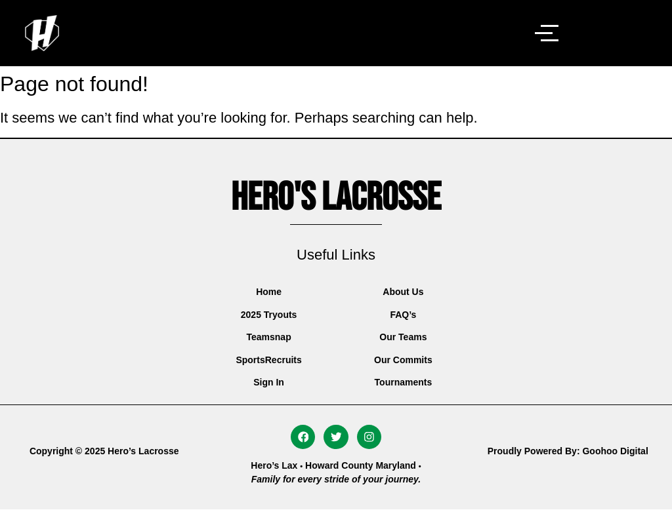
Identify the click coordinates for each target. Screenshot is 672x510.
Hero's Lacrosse (336, 198)
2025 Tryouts (269, 314)
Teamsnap (268, 337)
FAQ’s (403, 314)
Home (269, 291)
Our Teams (403, 337)
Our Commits (403, 360)
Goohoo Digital (615, 451)
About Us (403, 291)
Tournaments (403, 382)
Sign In (268, 382)
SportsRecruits (268, 360)
